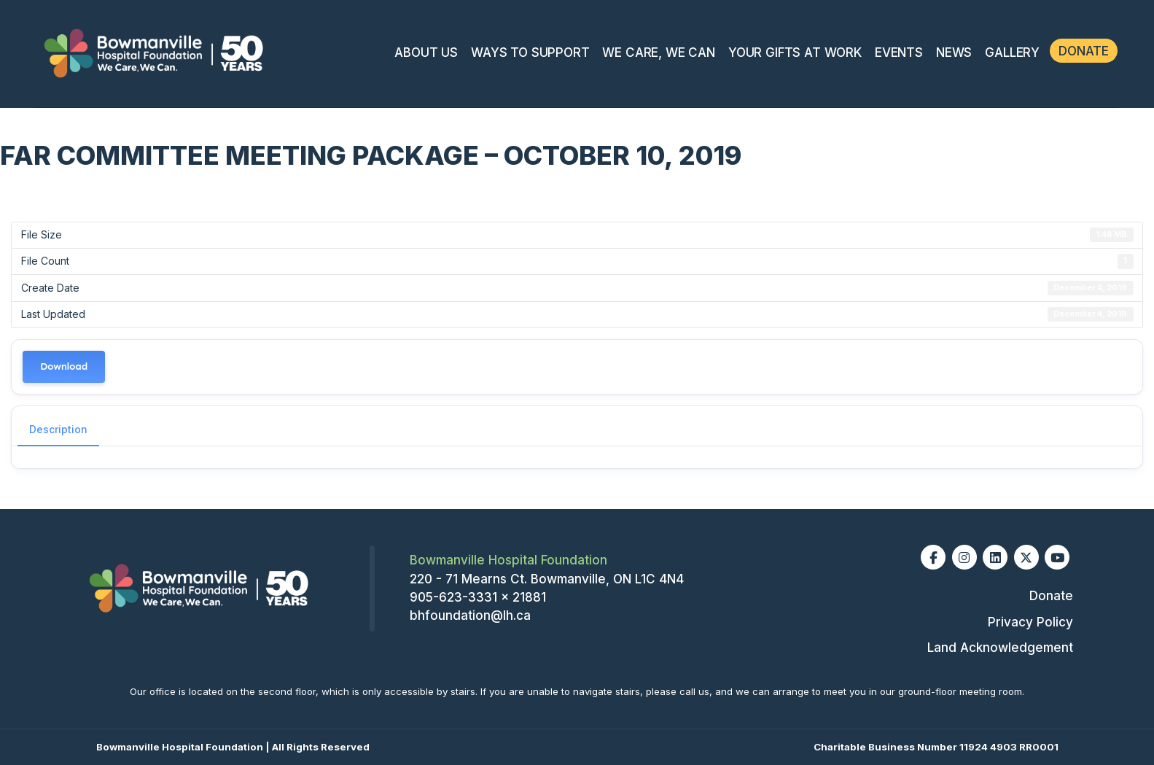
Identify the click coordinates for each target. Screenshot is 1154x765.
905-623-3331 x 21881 (478, 597)
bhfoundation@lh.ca (470, 615)
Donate (1084, 51)
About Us (426, 52)
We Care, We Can (658, 52)
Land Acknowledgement (1000, 647)
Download (63, 366)
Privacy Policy (1030, 622)
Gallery (1012, 52)
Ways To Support (530, 52)
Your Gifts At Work (795, 52)
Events (899, 52)
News (954, 52)
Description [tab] (58, 429)
